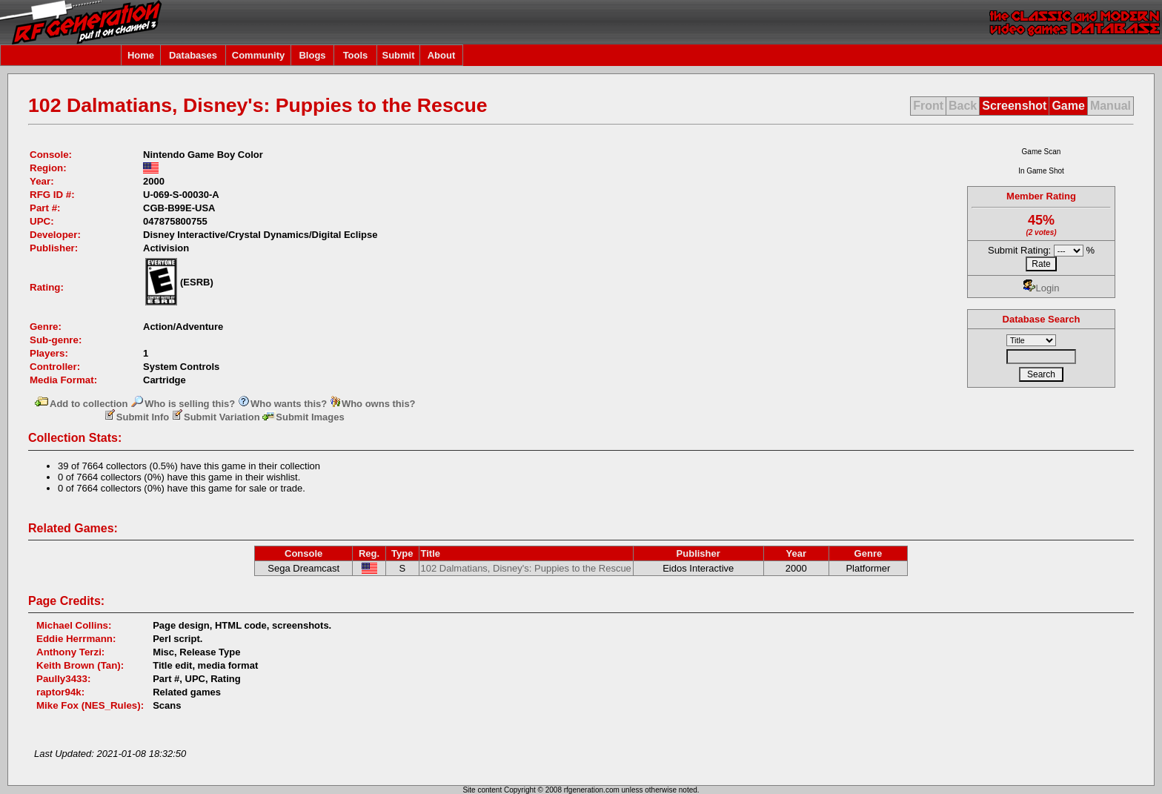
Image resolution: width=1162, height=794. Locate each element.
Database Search (1041, 319)
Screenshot (1014, 105)
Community (258, 55)
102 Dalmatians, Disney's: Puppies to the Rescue (526, 568)
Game (1068, 105)
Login (1041, 288)
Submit (398, 55)
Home (140, 55)
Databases (193, 55)
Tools (355, 55)
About (442, 55)
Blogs (312, 55)
